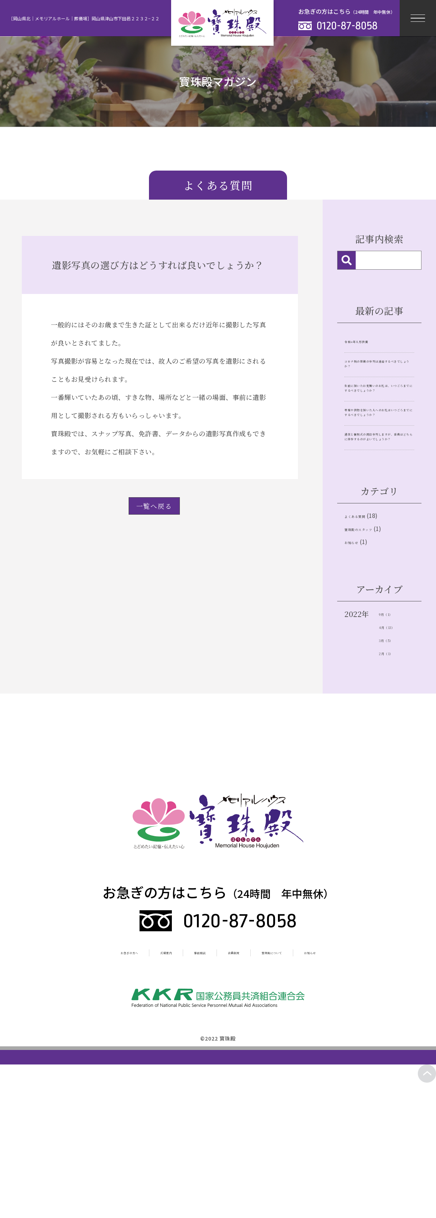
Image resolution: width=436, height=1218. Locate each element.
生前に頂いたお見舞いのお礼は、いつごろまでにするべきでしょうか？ (378, 425)
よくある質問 (366, 633)
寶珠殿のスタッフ (374, 651)
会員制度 (239, 1088)
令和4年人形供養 (369, 340)
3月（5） (394, 773)
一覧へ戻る (154, 506)
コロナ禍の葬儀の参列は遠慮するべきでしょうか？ (378, 374)
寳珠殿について (297, 1088)
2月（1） (394, 788)
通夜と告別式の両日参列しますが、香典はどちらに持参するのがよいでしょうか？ (378, 536)
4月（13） (396, 759)
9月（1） (394, 744)
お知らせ (359, 669)
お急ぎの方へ (87, 1088)
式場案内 (142, 1088)
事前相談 (191, 1088)
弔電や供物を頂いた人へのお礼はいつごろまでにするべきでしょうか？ (378, 480)
